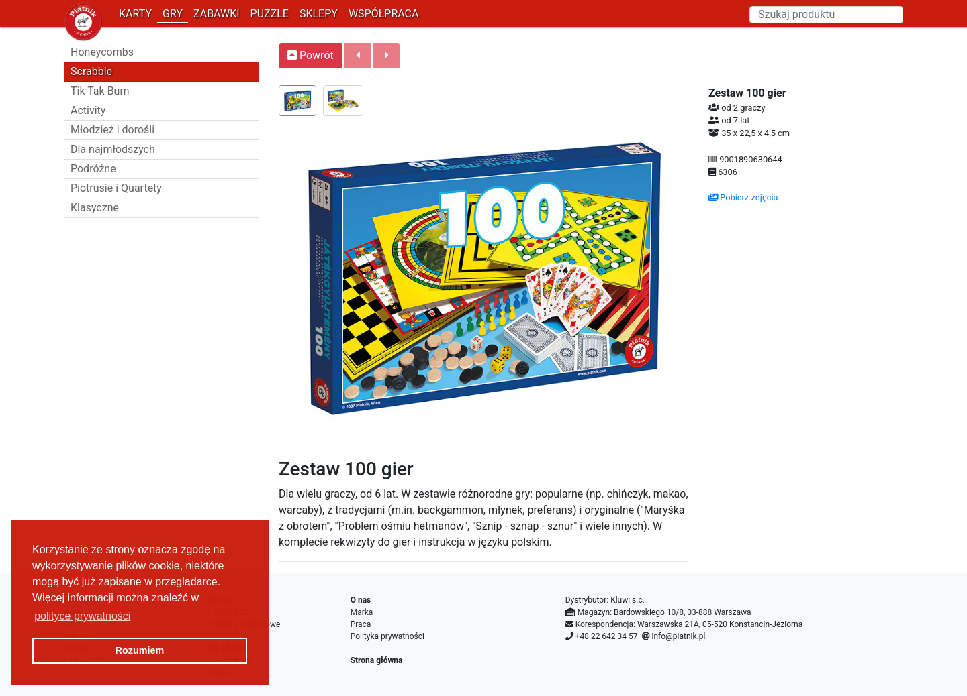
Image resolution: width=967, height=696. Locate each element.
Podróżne (93, 168)
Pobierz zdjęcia (743, 197)
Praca (361, 624)
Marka (362, 612)
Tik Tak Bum (100, 90)
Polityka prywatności (387, 636)
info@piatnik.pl (678, 636)
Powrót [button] (310, 55)
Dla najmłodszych (113, 149)
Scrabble (91, 71)
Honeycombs (102, 52)
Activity (88, 110)
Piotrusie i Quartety (116, 188)
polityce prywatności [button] (82, 616)
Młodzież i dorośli (112, 129)
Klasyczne (95, 207)
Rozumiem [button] (140, 650)
